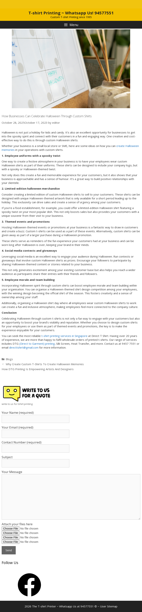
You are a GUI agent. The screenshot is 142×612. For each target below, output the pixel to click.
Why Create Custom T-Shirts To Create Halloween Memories (45, 364)
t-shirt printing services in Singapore (64, 336)
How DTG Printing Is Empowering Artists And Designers (38, 369)
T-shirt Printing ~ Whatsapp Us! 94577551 (71, 13)
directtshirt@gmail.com (23, 347)
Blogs (9, 359)
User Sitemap (108, 606)
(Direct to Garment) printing (37, 343)
